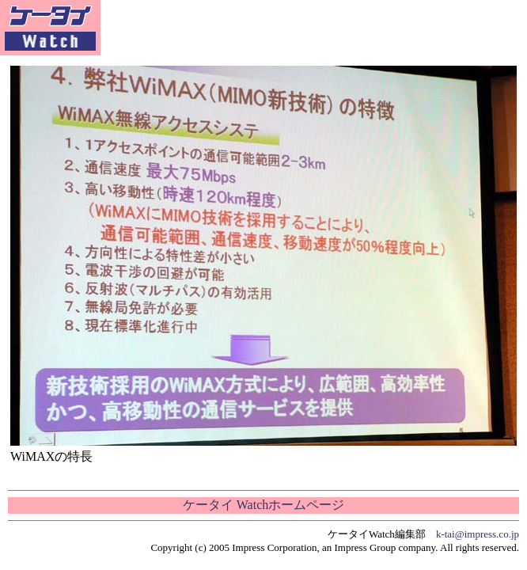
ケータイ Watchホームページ (263, 504)
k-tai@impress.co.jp (477, 534)
